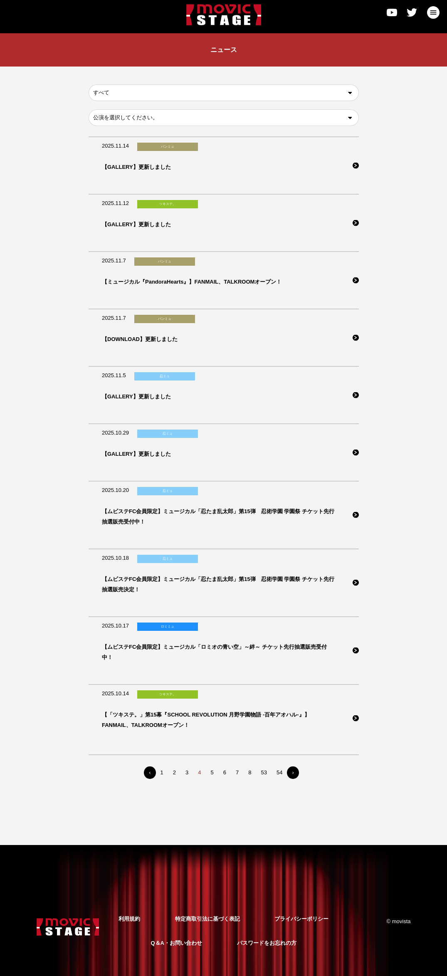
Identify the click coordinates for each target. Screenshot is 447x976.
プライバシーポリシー (301, 919)
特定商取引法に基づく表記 (207, 919)
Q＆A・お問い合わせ (176, 943)
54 (279, 772)
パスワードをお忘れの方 (266, 943)
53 (264, 772)
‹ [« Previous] (150, 772)
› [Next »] (293, 772)
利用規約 (129, 919)
